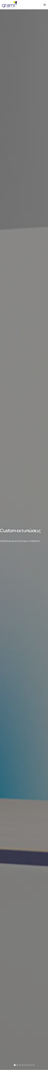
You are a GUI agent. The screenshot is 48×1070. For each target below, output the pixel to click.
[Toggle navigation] (44, 5)
